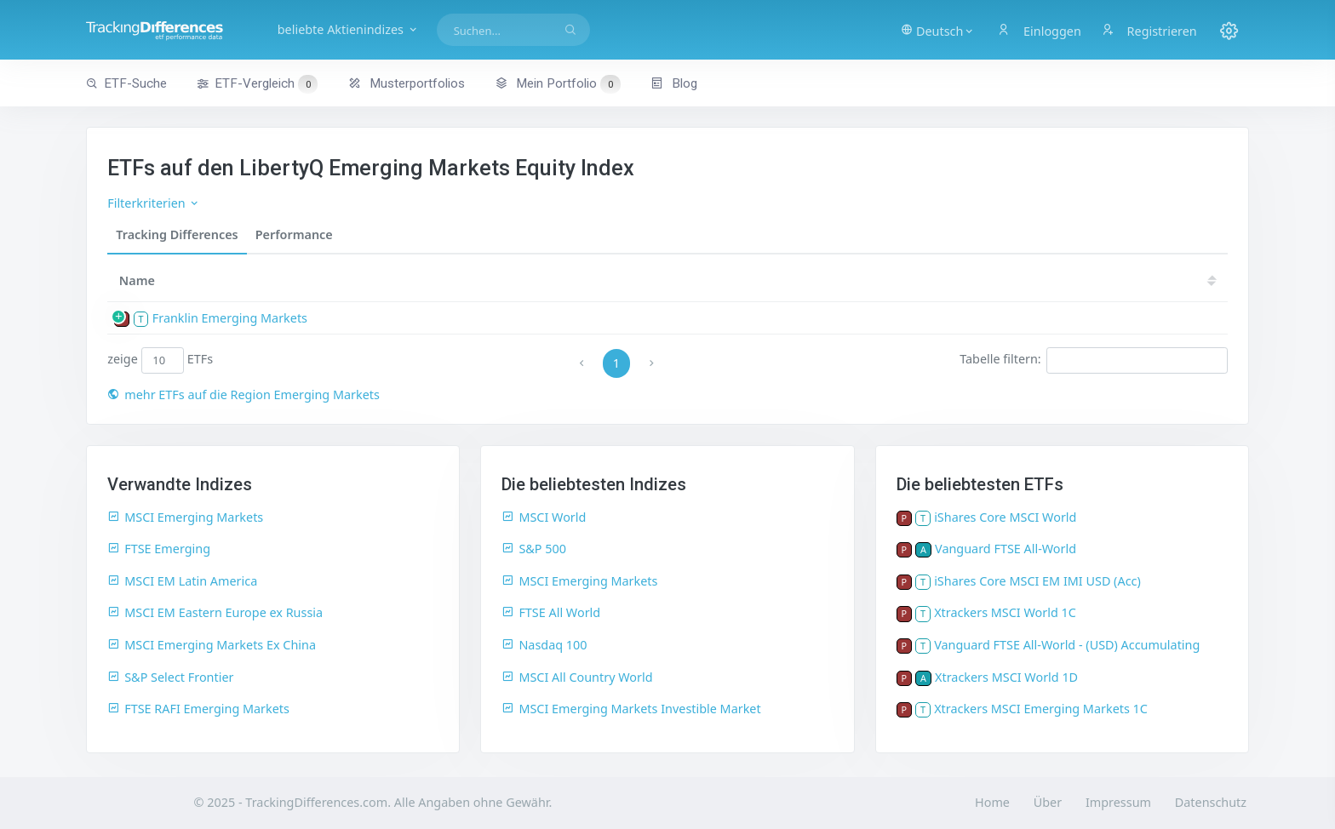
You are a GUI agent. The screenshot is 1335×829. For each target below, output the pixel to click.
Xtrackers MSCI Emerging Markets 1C (1041, 708)
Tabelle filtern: (1094, 360)
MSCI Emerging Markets (185, 517)
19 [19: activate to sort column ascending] (1143, 280)
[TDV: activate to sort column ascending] (990, 280)
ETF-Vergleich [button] (257, 84)
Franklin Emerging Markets (229, 318)
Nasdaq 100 (544, 645)
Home (992, 802)
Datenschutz (1210, 802)
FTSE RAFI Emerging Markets (198, 708)
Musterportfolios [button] (406, 83)
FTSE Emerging (158, 548)
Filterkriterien (153, 203)
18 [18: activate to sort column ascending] (1194, 280)
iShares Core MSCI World (1005, 517)
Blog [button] (673, 83)
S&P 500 (533, 548)
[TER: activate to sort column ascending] (931, 280)
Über (1048, 802)
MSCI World (543, 517)
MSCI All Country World (576, 677)
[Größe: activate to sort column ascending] (865, 280)
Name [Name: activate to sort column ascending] (137, 280)
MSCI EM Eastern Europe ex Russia (215, 612)
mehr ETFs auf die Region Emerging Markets (243, 394)
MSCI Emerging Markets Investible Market (630, 708)
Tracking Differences (177, 234)
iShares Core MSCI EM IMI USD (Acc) (1037, 581)
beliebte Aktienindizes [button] (351, 29)
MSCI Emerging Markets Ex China (211, 645)
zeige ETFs (160, 360)
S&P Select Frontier (170, 677)
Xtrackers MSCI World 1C (1005, 612)
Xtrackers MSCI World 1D (1006, 677)
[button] (937, 30)
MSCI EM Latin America (182, 581)
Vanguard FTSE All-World (1005, 548)
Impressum (1118, 802)
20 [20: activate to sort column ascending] (1092, 280)
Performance (294, 234)
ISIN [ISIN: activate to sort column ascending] (755, 280)
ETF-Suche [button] (126, 83)
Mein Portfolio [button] (557, 83)
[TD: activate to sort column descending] (1047, 280)
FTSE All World (550, 612)
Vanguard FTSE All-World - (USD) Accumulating (1067, 645)
